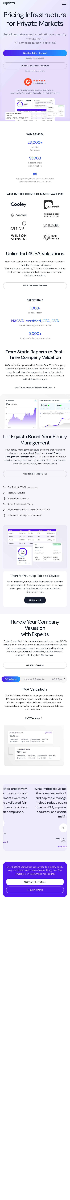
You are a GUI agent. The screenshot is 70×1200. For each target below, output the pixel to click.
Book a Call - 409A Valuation (35, 65)
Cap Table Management (35, 473)
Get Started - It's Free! (35, 881)
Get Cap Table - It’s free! (35, 53)
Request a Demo (35, 889)
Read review (35, 842)
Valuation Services (35, 665)
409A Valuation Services (35, 285)
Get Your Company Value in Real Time (33, 387)
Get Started (35, 600)
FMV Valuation (32, 718)
